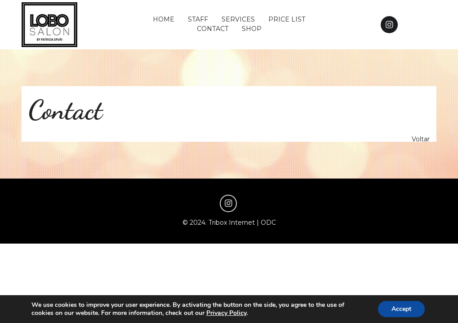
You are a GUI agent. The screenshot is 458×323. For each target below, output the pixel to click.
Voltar (421, 139)
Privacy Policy (226, 313)
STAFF (198, 19)
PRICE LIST (286, 19)
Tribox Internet (232, 222)
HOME (163, 19)
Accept (401, 309)
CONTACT (212, 29)
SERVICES (238, 19)
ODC (268, 222)
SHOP (252, 29)
